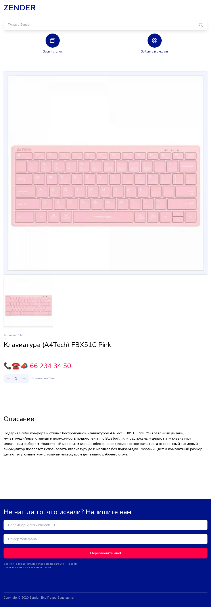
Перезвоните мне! (105, 553)
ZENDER (20, 8)
